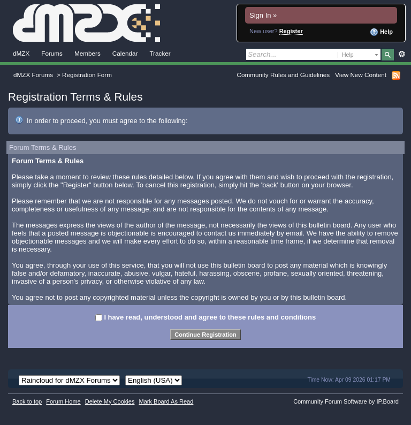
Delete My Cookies (110, 401)
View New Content (360, 74)
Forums (52, 53)
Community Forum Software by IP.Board (346, 401)
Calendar (125, 53)
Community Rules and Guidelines (283, 74)
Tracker (159, 53)
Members (87, 53)
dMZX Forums (33, 74)
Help (381, 32)
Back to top (27, 401)
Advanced (401, 54)
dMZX (21, 53)
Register (291, 31)
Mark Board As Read (166, 401)
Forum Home (63, 401)
